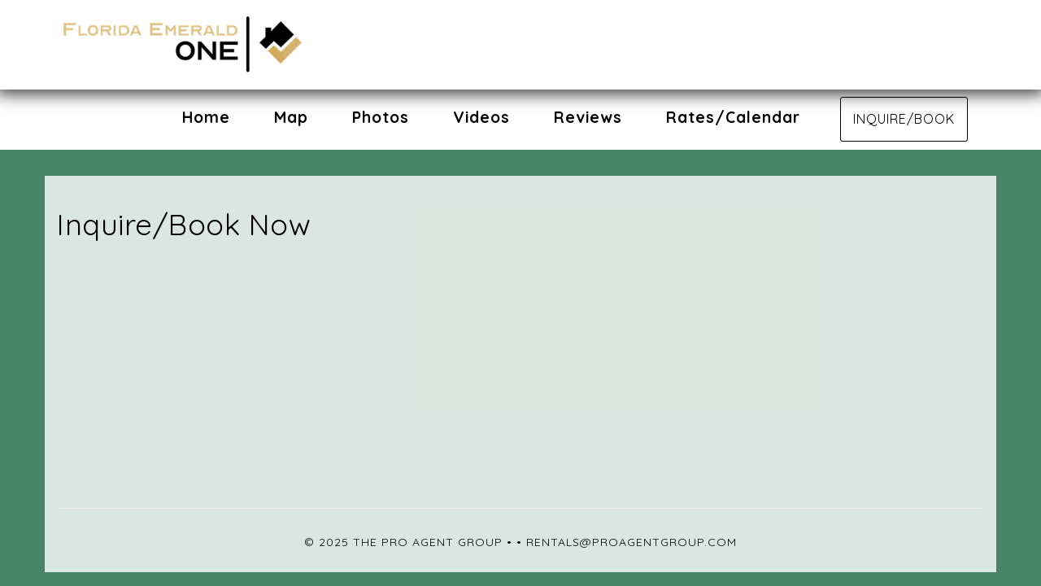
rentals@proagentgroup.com (631, 542)
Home (206, 117)
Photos (380, 117)
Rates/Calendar (733, 117)
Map (291, 117)
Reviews (588, 117)
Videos (481, 117)
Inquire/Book (904, 119)
